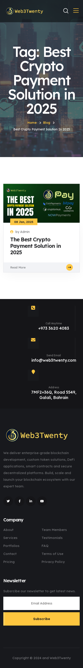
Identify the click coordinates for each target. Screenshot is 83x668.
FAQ (45, 546)
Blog (46, 123)
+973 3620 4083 (53, 328)
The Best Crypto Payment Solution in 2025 (35, 248)
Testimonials (52, 538)
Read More (41, 269)
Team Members (54, 530)
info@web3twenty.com (53, 360)
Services (10, 538)
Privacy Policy (53, 562)
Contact (10, 554)
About (8, 530)
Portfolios (11, 546)
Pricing (9, 562)
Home (32, 123)
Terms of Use (52, 554)
